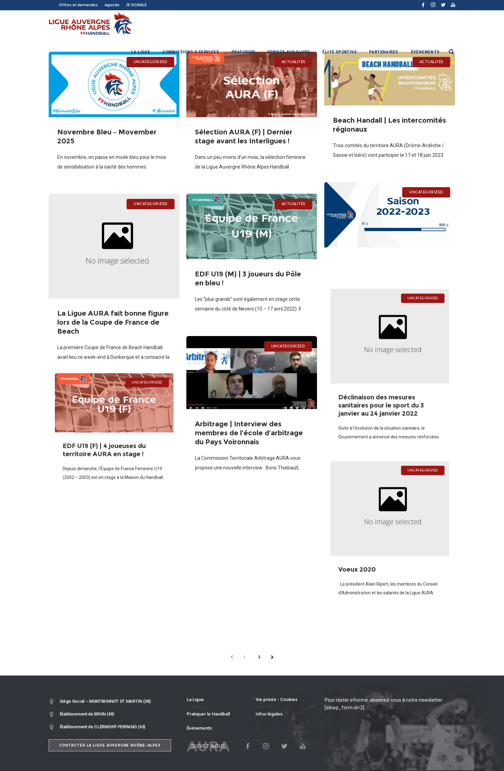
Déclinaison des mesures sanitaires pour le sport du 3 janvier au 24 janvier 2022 (383, 396)
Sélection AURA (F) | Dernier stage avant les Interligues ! (243, 134)
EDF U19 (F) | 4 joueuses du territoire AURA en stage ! (106, 445)
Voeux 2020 (365, 559)
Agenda (112, 5)
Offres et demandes (78, 5)
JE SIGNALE (136, 5)
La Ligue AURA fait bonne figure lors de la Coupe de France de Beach (113, 315)
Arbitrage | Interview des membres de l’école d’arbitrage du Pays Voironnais (249, 427)
